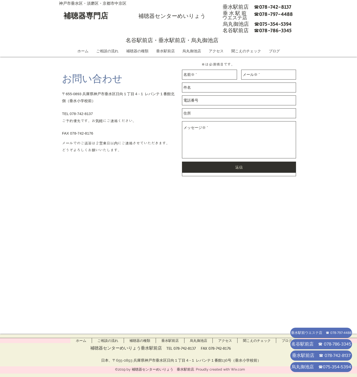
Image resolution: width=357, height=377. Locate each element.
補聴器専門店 (85, 16)
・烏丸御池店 (202, 40)
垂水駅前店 (172, 40)
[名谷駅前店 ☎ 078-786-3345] (321, 344)
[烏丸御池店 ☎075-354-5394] (321, 367)
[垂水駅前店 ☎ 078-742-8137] (321, 355)
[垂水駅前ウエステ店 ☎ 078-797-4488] (321, 333)
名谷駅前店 (139, 40)
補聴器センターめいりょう (172, 16)
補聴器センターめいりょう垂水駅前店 (126, 348)
